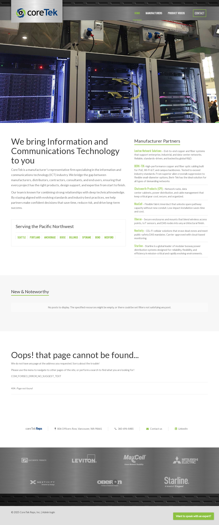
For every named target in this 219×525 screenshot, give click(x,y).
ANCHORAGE (50, 237)
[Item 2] (108, 115)
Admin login (48, 512)
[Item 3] (112, 115)
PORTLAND (35, 237)
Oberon (138, 219)
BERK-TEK (139, 166)
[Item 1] (103, 115)
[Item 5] (121, 115)
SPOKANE (86, 237)
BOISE (63, 237)
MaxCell (138, 204)
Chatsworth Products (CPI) (148, 189)
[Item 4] (117, 115)
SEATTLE (21, 237)
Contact (199, 13)
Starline (138, 246)
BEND (97, 237)
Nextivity (139, 231)
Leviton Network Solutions (148, 151)
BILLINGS (73, 237)
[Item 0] (98, 115)
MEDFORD (108, 237)
